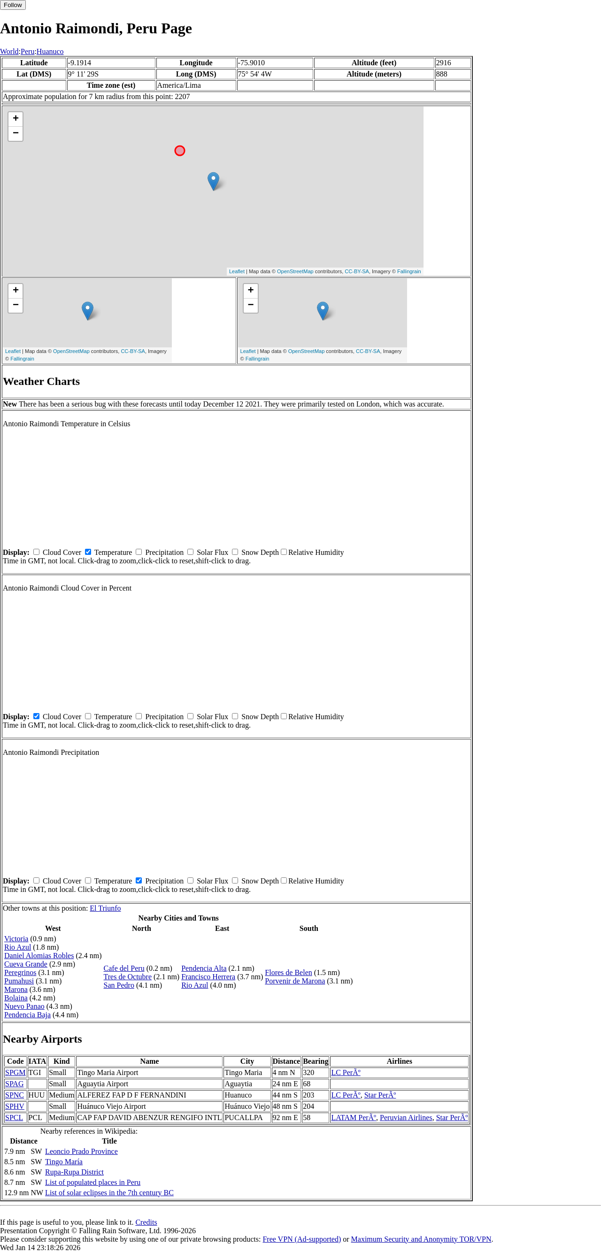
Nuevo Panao (24, 1006)
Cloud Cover (62, 552)
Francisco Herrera (208, 977)
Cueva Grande (25, 964)
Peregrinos (20, 972)
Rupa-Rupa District (74, 1172)
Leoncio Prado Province (81, 1151)
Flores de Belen (288, 972)
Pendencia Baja (27, 1015)
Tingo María (64, 1162)
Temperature (113, 552)
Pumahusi (19, 981)
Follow (13, 4)
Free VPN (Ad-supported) (301, 1239)
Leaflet (237, 271)
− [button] (16, 134)
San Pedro (119, 985)
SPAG (14, 1084)
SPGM (15, 1072)
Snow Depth (260, 552)
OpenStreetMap (295, 271)
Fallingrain (409, 271)
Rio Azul (17, 947)
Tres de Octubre (128, 977)
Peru (27, 51)
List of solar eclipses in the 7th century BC (109, 1193)
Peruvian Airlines (406, 1117)
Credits (146, 1222)
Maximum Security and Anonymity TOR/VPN (421, 1239)
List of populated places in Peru (92, 1182)
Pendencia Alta (203, 968)
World (9, 51)
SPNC (14, 1095)
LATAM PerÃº (353, 1117)
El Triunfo (105, 908)
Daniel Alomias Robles (39, 956)
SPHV (14, 1106)
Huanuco (50, 51)
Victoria (16, 939)
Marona (16, 989)
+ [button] (16, 119)
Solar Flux (212, 552)
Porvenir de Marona (295, 981)
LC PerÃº (345, 1072)
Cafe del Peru (124, 968)
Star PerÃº (380, 1095)
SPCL (14, 1117)
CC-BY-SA (357, 271)
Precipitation (164, 552)
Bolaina (16, 998)
